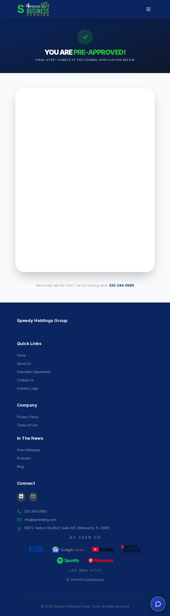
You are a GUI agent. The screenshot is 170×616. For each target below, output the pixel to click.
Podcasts (24, 468)
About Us (24, 373)
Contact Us (25, 390)
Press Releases (28, 460)
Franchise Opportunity (34, 381)
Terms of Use (27, 435)
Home (21, 365)
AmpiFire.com (94, 589)
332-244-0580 (121, 285)
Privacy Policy (27, 426)
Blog (20, 476)
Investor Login (27, 398)
